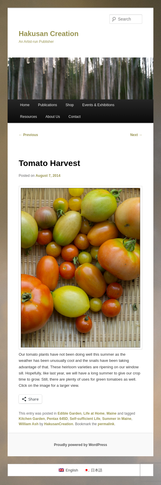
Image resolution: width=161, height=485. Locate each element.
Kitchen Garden (32, 419)
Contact (74, 117)
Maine (111, 413)
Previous (28, 135)
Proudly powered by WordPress (80, 445)
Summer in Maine (116, 419)
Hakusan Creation (49, 34)
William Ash (28, 424)
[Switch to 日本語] (93, 470)
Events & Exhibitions (98, 105)
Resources (28, 117)
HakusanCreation (58, 424)
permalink (106, 424)
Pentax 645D (57, 419)
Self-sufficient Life (85, 419)
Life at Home (94, 413)
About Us (52, 117)
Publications (47, 105)
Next (136, 135)
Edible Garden (70, 413)
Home (25, 105)
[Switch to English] (68, 470)
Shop (69, 105)
